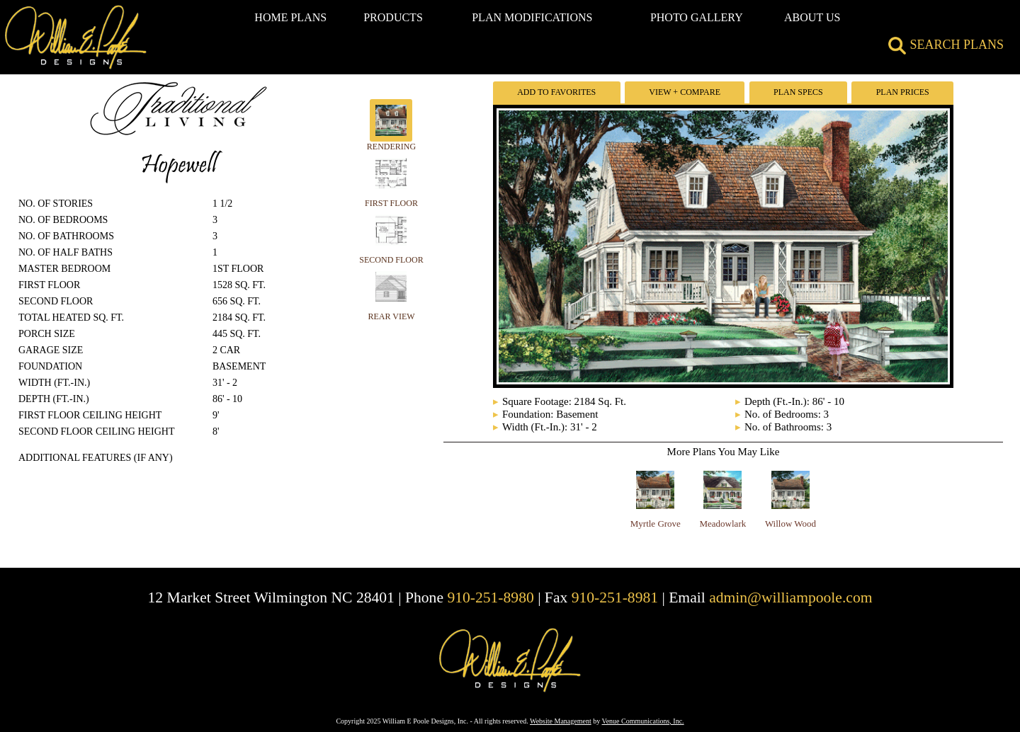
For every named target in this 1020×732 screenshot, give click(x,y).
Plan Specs (798, 92)
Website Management (560, 721)
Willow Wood (790, 523)
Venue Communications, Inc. (643, 721)
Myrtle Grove (655, 523)
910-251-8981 (615, 597)
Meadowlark (723, 523)
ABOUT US (812, 17)
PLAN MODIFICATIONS (532, 17)
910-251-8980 (490, 597)
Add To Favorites (556, 92)
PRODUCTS (393, 17)
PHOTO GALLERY (696, 17)
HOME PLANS (290, 17)
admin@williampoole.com (790, 597)
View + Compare (684, 92)
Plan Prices (902, 92)
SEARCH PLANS (946, 45)
